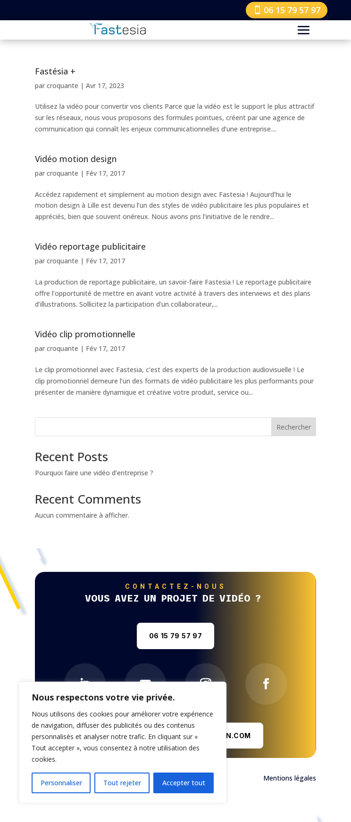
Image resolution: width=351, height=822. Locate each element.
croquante (62, 85)
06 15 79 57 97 (292, 10)
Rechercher (293, 427)
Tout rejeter (122, 782)
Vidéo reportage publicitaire (90, 246)
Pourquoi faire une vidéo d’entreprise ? (94, 472)
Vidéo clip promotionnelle (85, 334)
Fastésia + (55, 71)
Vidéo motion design (76, 158)
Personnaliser (61, 782)
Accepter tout (183, 782)
